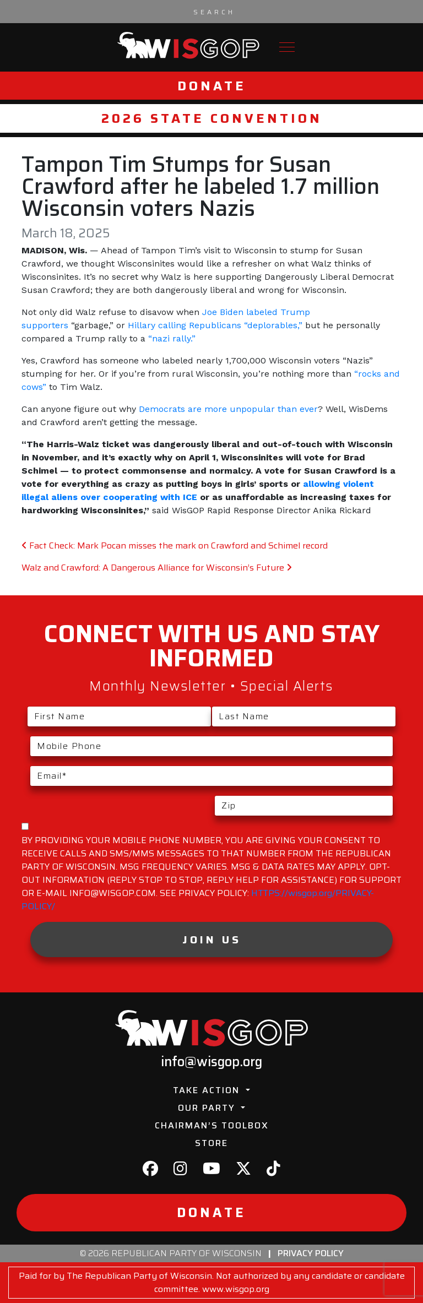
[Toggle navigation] (287, 47)
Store (211, 1143)
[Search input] (214, 11)
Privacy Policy (311, 1253)
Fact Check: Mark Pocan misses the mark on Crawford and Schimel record (174, 545)
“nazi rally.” (172, 338)
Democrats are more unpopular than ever (228, 409)
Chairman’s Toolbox (212, 1125)
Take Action (208, 1090)
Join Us (211, 939)
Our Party (208, 1108)
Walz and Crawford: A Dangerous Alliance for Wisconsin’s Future (156, 567)
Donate (211, 85)
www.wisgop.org (235, 1289)
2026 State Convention (211, 118)
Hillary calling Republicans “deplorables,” (215, 325)
